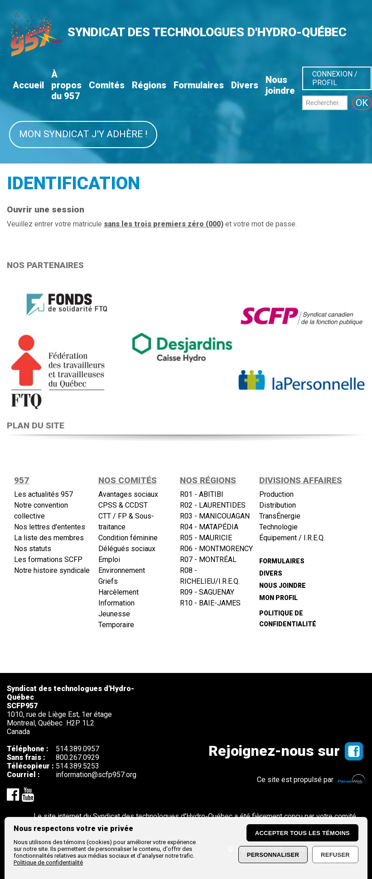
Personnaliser (273, 854)
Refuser (335, 854)
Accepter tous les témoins (302, 833)
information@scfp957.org (96, 778)
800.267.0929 (77, 761)
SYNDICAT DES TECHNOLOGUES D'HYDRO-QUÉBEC (207, 32)
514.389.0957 (77, 753)
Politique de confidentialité (48, 862)
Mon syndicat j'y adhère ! (83, 134)
